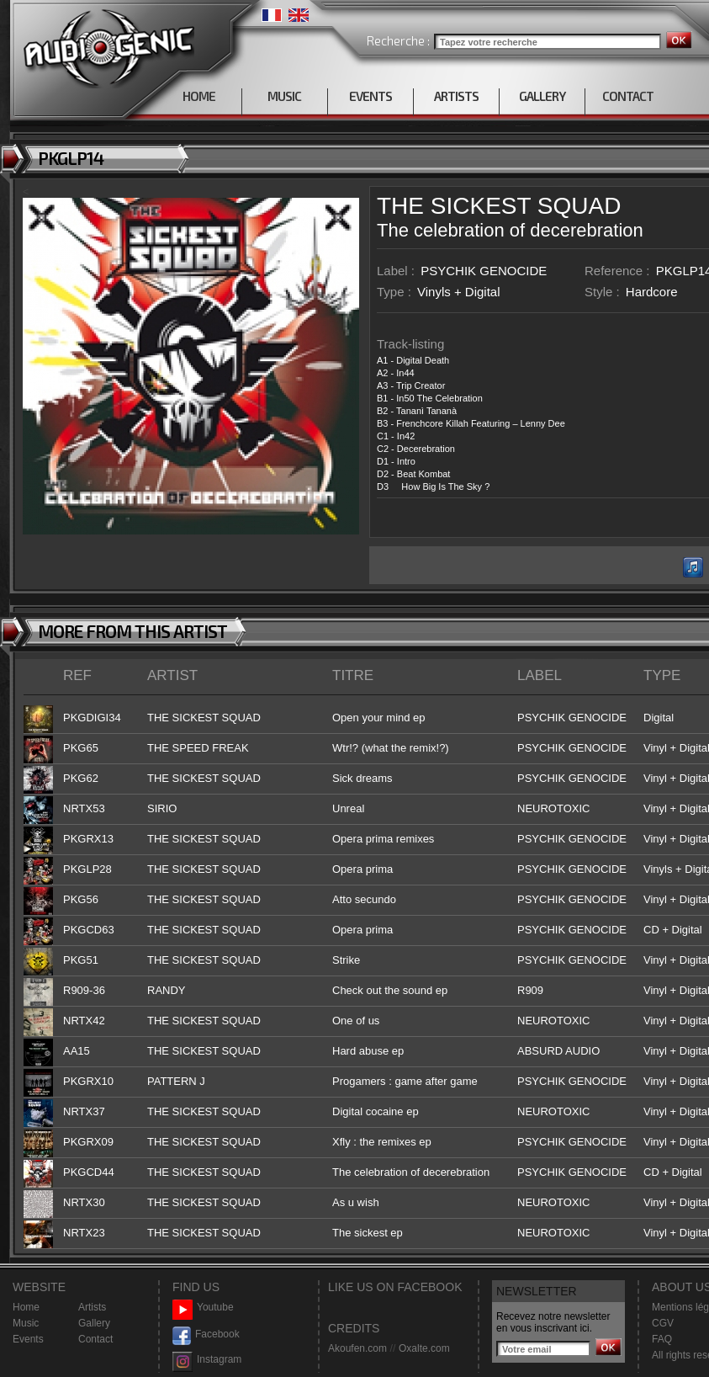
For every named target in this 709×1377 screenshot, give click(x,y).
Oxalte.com (424, 1348)
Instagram (206, 1360)
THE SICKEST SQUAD (499, 206)
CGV (663, 1323)
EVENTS (370, 96)
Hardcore (652, 291)
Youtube (203, 1308)
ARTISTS (456, 96)
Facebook (206, 1334)
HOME (199, 96)
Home (26, 1307)
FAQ (662, 1339)
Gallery (94, 1323)
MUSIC (284, 96)
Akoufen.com (357, 1348)
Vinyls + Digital (458, 291)
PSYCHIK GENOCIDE (484, 270)
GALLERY (542, 96)
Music (26, 1323)
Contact (95, 1339)
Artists (92, 1307)
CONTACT (627, 96)
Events (28, 1339)
